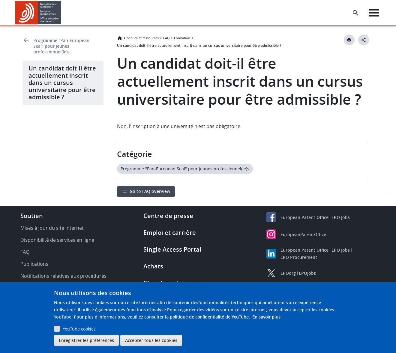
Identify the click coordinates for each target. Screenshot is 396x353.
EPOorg (288, 273)
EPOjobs (307, 273)
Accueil (119, 38)
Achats (153, 266)
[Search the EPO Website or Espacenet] (355, 12)
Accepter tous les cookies (151, 340)
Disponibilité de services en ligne (57, 240)
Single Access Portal (172, 249)
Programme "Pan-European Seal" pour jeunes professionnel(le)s (61, 46)
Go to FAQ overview (150, 191)
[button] (62, 13)
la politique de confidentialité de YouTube (207, 317)
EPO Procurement (298, 257)
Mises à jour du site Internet (52, 228)
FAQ (166, 38)
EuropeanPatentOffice (303, 234)
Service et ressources (143, 38)
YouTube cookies (79, 329)
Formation (182, 38)
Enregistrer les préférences (86, 340)
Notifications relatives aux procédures (63, 276)
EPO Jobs (341, 217)
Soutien (31, 216)
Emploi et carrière (169, 233)
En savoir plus (266, 317)
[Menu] (374, 13)
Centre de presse (168, 216)
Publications (34, 264)
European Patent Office (304, 217)
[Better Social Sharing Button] (363, 39)
